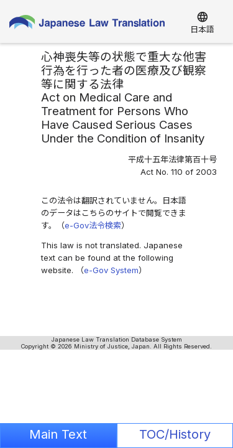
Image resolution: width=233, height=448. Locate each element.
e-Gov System (111, 270)
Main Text (58, 434)
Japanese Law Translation (87, 25)
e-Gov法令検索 (93, 225)
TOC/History (175, 434)
